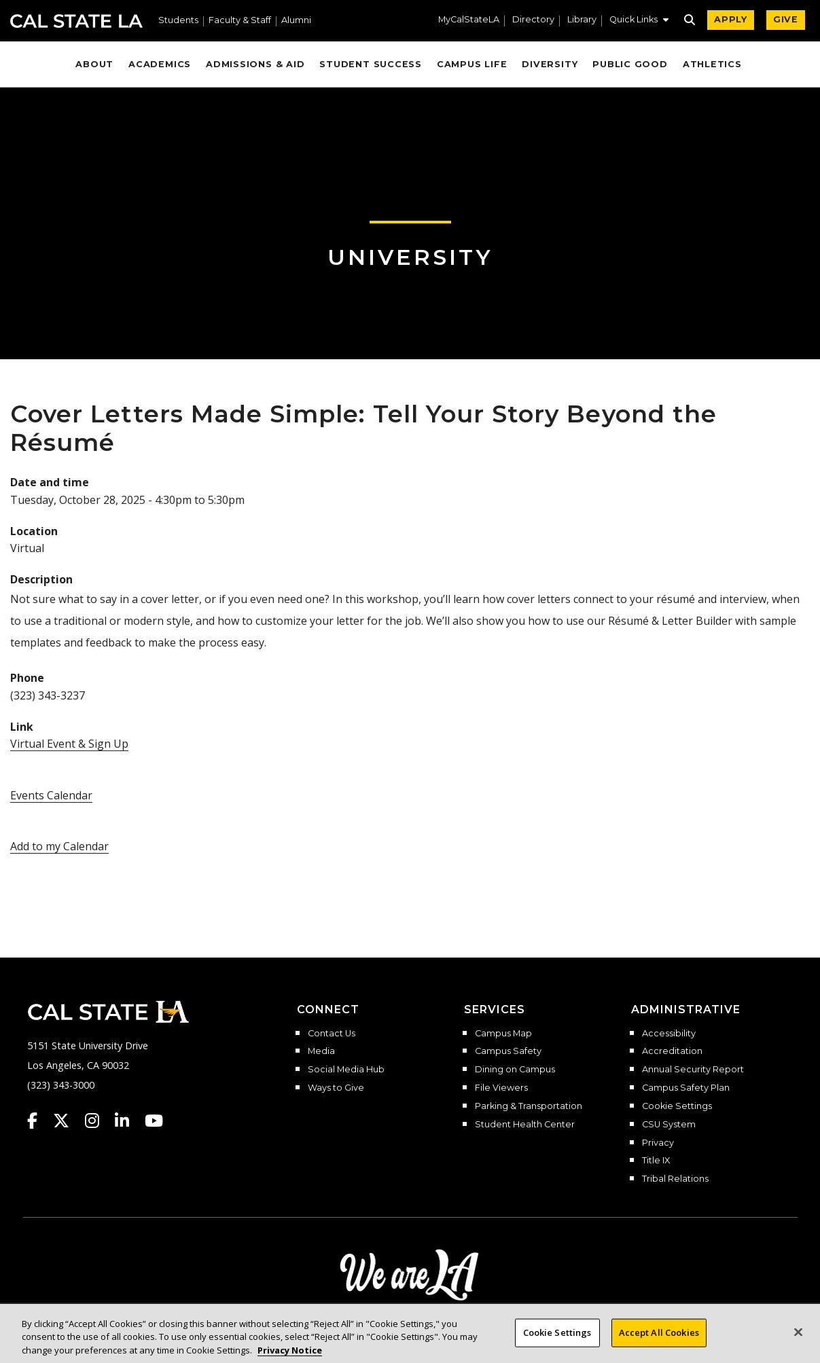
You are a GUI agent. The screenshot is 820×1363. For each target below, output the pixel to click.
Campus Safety (508, 1051)
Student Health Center (525, 1124)
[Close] (798, 1345)
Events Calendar (51, 795)
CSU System (669, 1124)
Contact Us (331, 1033)
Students (178, 20)
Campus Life (472, 64)
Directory (533, 20)
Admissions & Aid (255, 64)
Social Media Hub (346, 1069)
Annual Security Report (693, 1069)
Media (321, 1051)
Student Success (370, 64)
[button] (639, 21)
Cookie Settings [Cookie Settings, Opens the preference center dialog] (557, 1345)
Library (581, 20)
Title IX (656, 1160)
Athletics (712, 64)
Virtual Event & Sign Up (69, 743)
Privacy (658, 1143)
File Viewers (501, 1088)
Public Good (629, 64)
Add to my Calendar (59, 846)
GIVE (785, 19)
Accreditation (672, 1051)
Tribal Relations (675, 1179)
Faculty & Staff (240, 20)
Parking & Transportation (528, 1106)
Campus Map (503, 1033)
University (410, 257)
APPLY (730, 19)
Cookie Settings (677, 1106)
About (94, 64)
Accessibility (669, 1033)
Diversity (549, 64)
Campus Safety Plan (686, 1088)
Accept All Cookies (659, 1345)
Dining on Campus (515, 1069)
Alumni (296, 20)
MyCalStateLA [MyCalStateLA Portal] (468, 20)
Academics (159, 64)
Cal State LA (76, 21)
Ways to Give (336, 1088)
